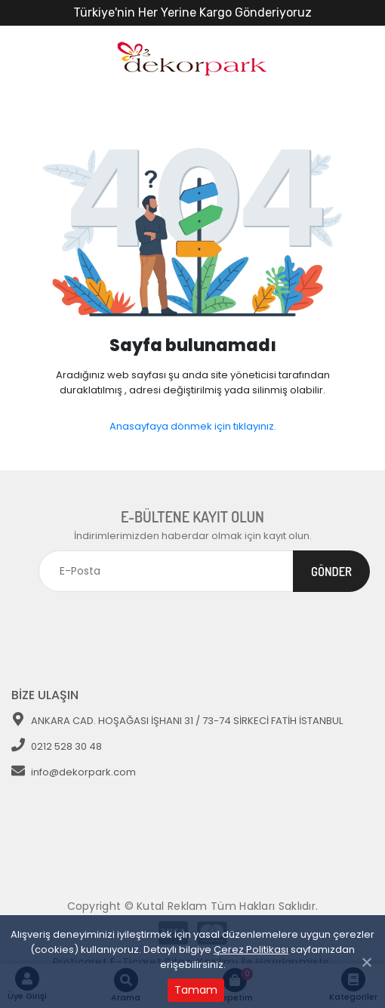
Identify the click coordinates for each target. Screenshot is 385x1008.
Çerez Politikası (251, 949)
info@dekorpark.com (73, 772)
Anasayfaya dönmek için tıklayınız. (192, 426)
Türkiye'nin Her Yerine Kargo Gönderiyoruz (192, 12)
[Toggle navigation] (352, 622)
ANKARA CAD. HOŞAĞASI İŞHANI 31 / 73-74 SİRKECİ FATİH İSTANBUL (177, 721)
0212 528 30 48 (56, 746)
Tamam (195, 989)
